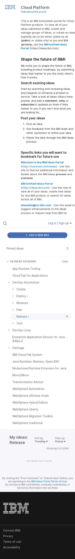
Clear (65, 261)
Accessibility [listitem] (11, 547)
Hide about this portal (33, 11)
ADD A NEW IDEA (37, 235)
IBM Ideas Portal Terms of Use (49, 481)
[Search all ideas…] (24, 223)
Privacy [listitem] (8, 536)
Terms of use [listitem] (12, 541)
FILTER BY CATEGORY (21, 261)
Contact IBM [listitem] (11, 530)
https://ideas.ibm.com (35, 187)
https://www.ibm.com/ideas (39, 166)
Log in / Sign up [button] (60, 223)
